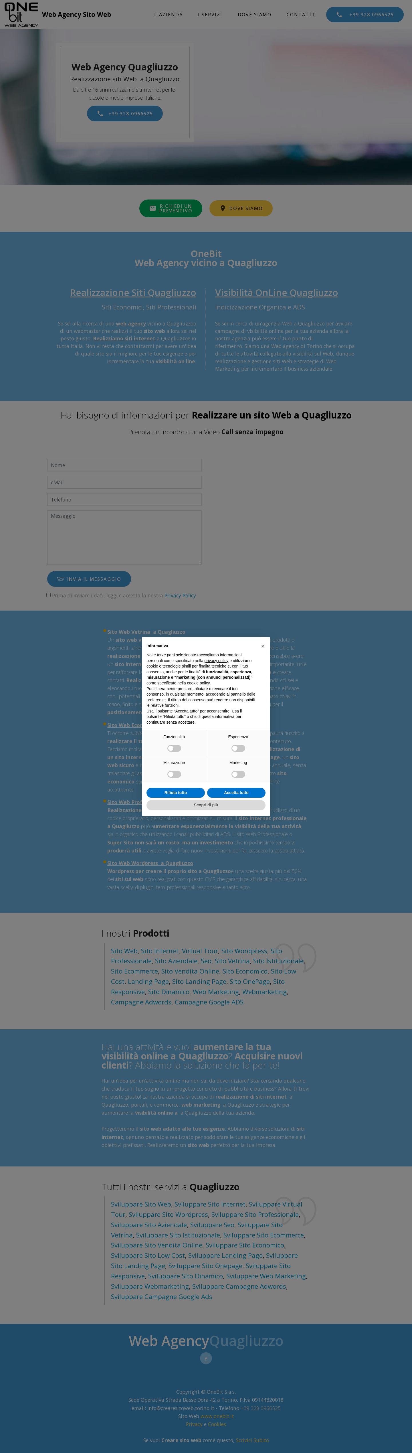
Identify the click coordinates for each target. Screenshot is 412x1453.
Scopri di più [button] (206, 805)
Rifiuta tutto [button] (176, 792)
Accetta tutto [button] (236, 792)
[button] (262, 646)
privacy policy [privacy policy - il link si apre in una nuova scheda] (216, 660)
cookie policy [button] (198, 683)
